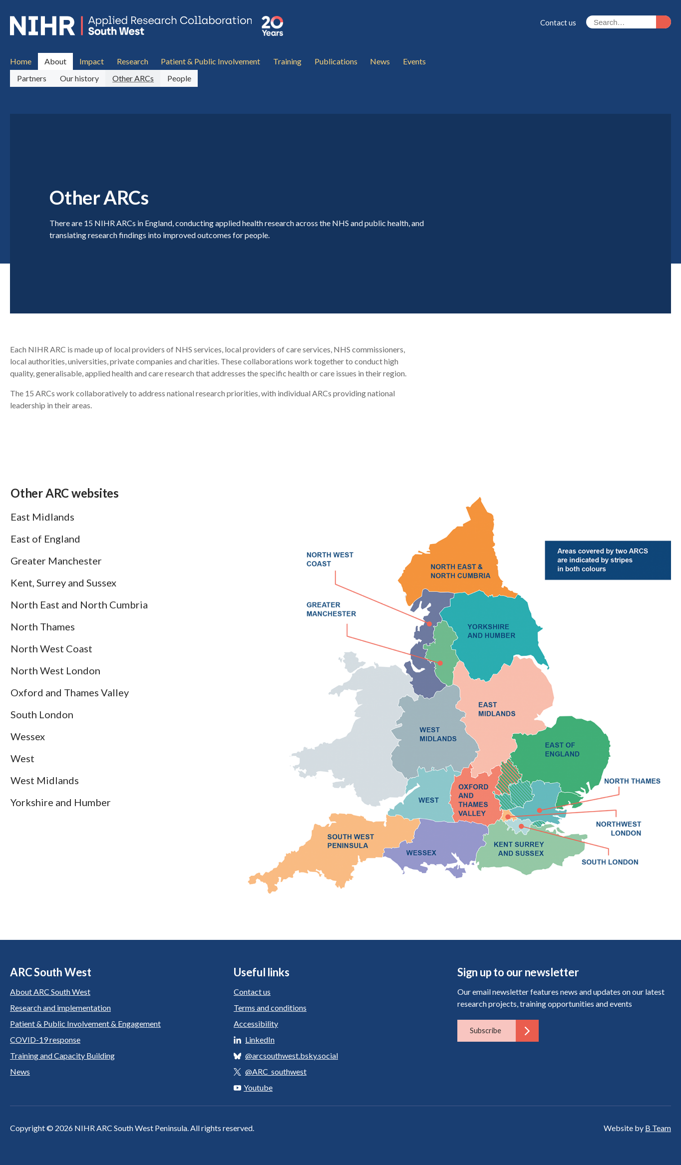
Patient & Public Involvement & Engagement (85, 1022)
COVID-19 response (45, 1038)
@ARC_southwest (276, 1070)
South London (41, 713)
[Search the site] (628, 21)
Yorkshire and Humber (60, 801)
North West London (55, 669)
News (20, 1070)
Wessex (27, 735)
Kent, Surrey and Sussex (63, 581)
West (22, 757)
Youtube (253, 1086)
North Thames (42, 625)
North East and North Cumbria (79, 603)
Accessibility (256, 1022)
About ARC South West (50, 990)
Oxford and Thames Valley (69, 691)
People (178, 77)
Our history (78, 77)
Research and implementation (60, 1006)
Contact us (558, 22)
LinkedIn (260, 1038)
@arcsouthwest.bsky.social (291, 1054)
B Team (658, 1127)
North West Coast (51, 647)
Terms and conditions (270, 1006)
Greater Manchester (56, 560)
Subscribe (504, 1030)
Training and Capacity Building (62, 1054)
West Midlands (44, 779)
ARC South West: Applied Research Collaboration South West (134, 26)
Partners (31, 77)
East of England (45, 538)
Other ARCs (132, 77)
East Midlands (42, 516)
